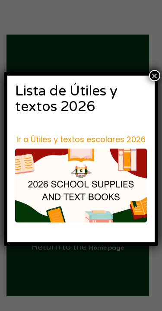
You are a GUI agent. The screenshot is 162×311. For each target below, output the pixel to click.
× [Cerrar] (155, 75)
